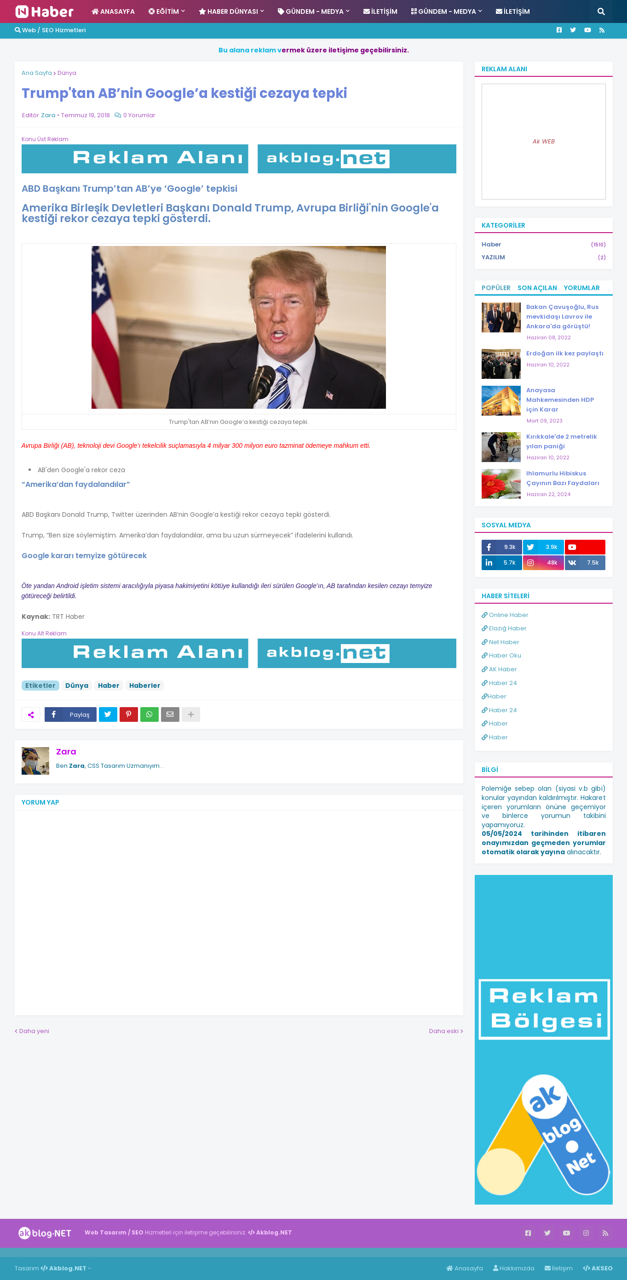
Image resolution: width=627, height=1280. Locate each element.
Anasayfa (464, 1268)
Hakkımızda (514, 1268)
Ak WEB (544, 141)
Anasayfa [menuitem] (113, 11)
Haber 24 (499, 683)
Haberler (145, 685)
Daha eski (444, 1031)
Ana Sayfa (37, 73)
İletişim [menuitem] (380, 11)
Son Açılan (537, 287)
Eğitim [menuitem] (164, 11)
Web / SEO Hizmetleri (50, 30)
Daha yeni (34, 1031)
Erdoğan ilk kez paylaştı (565, 353)
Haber (109, 685)
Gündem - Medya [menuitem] (311, 11)
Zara (66, 751)
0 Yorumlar (139, 115)
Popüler (496, 287)
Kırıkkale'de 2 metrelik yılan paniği (561, 441)
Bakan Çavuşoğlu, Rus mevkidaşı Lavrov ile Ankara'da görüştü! (562, 317)
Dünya (67, 73)
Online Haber (505, 615)
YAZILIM (544, 257)
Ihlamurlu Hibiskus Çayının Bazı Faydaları (562, 478)
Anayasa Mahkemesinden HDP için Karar (560, 400)
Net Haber (500, 642)
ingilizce (95, 1252)
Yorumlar (582, 287)
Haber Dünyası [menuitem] (228, 11)
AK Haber (499, 669)
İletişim (559, 1268)
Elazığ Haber (504, 628)
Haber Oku (501, 655)
